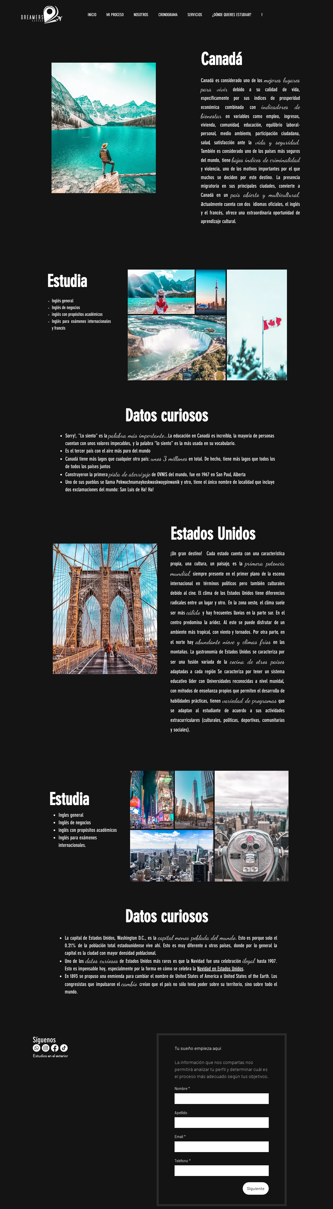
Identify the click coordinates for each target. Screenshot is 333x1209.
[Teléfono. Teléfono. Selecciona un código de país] (183, 1170)
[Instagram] (45, 1048)
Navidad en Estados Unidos (220, 968)
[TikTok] (64, 1048)
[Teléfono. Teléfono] (227, 1170)
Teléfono (183, 1161)
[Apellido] (220, 1122)
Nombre (182, 1088)
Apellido (181, 1112)
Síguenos (44, 1039)
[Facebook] (55, 1048)
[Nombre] (220, 1098)
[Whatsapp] (36, 1048)
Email (180, 1136)
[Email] (220, 1146)
